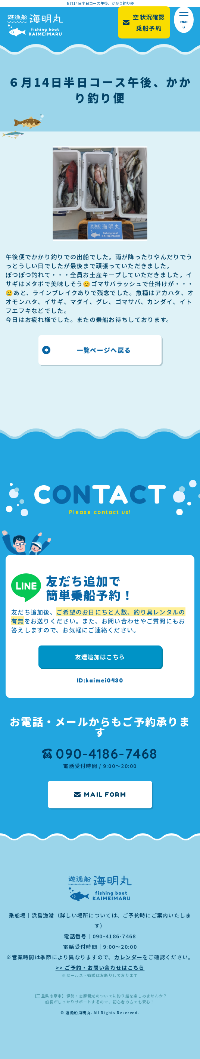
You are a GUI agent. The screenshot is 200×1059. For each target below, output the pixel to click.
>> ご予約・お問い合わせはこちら (100, 967)
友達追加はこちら (100, 656)
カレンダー (128, 957)
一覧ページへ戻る (103, 349)
